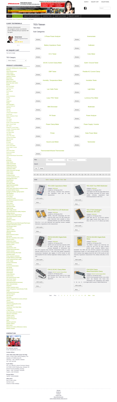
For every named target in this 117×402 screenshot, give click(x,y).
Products (17, 16)
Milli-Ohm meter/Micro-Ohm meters (14, 238)
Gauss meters (9, 201)
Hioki (7, 94)
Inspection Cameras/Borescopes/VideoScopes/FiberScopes (18, 222)
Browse (38, 39)
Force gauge (9, 196)
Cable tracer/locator (11, 163)
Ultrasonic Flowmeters (11, 313)
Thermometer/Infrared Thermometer (14, 155)
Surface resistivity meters (12, 287)
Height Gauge (9, 208)
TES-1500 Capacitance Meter (57, 186)
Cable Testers (9, 162)
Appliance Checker (11, 76)
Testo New (8, 158)
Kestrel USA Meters (10, 96)
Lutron (7, 99)
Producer (57, 179)
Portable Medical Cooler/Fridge (13, 257)
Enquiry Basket (74, 16)
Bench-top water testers (12, 83)
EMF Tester (9, 125)
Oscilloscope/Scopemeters (12, 249)
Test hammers (9, 295)
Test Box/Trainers (10, 294)
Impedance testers (10, 219)
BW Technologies (10, 86)
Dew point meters (10, 183)
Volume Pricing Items (11, 318)
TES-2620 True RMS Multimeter (97, 186)
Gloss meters (9, 203)
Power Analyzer (9, 144)
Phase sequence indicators (13, 256)
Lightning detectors (11, 231)
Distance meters (10, 186)
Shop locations (60, 16)
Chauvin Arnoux (10, 87)
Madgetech (8, 101)
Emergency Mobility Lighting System (15, 191)
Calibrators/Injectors (11, 165)
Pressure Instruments (11, 262)
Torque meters (9, 305)
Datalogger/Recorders (11, 178)
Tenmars (8, 109)
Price (61, 179)
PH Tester (8, 142)
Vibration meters (10, 315)
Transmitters (9, 308)
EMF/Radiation (10, 193)
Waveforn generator (11, 322)
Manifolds (8, 233)
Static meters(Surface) (11, 284)
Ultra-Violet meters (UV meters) (14, 312)
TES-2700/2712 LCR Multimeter (58, 210)
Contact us (58, 392)
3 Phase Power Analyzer (11, 112)
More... (38, 202)
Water (7, 320)
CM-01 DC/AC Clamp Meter (57, 269)
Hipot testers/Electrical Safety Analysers (16, 211)
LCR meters (9, 228)
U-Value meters (10, 310)
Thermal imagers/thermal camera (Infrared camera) (16, 299)
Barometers (9, 78)
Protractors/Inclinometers (12, 266)
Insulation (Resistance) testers (13, 224)
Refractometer (9, 269)
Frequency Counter (11, 198)
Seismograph (9, 272)
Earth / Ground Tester (11, 124)
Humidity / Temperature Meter (13, 129)
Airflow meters (9, 73)
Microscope (9, 236)
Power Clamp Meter (10, 145)
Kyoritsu (8, 97)
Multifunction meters (11, 241)
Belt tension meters (11, 81)
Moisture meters (10, 239)
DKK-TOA (8, 89)
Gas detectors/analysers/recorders (14, 200)
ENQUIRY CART (95, 1)
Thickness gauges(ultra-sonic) (13, 303)
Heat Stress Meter (10, 206)
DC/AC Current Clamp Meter (12, 122)
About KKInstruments (32, 16)
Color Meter (9, 120)
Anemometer (9, 114)
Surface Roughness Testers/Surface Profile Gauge (16, 289)
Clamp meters (9, 172)
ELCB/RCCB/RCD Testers (12, 190)
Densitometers (9, 180)
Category (52, 179)
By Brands (24, 19)
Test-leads (8, 297)
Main (9, 16)
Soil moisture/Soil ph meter (12, 277)
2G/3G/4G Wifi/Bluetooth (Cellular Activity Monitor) (16, 68)
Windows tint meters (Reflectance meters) (16, 327)
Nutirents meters (10, 244)
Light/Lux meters (10, 229)
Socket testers (9, 275)
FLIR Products (9, 91)
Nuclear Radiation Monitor (12, 242)
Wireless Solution (10, 328)
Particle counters (10, 251)
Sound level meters (11, 280)
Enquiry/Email (105, 1)
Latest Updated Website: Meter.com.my (58, 398)
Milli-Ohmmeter (9, 139)
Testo (7, 157)
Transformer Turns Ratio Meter (13, 307)
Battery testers (9, 79)
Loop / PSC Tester (10, 135)
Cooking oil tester (10, 175)
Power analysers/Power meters (14, 259)
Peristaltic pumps (10, 254)
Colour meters (9, 173)
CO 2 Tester (9, 119)
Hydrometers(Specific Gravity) (13, 216)
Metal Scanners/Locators (12, 234)
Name (47, 179)
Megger (8, 102)
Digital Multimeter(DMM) (12, 185)
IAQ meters (9, 218)
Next (89, 295)
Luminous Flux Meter (11, 137)
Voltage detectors (10, 317)
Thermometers (10, 302)
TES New (8, 111)
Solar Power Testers (11, 279)
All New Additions (10, 74)
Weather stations (10, 323)
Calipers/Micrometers (11, 167)
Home (14, 19)
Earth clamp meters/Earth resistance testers (17, 188)
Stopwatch (9, 285)
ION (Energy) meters (11, 226)
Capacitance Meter (11, 168)
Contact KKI (47, 16)
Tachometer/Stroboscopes (12, 292)
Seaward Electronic (10, 106)
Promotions (9, 264)
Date (65, 179)
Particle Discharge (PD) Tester (13, 252)
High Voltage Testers (11, 210)
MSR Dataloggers (10, 104)
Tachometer (9, 153)
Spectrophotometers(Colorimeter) (14, 282)
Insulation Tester (10, 130)
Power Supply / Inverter (11, 147)
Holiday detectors (10, 213)
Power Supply (9, 261)
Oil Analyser (9, 246)
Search (86, 1)
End (94, 295)
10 (85, 295)
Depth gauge (9, 182)
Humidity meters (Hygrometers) (14, 214)
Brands (8, 84)
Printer (7, 148)
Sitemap (58, 390)
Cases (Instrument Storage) (13, 170)
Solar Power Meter (10, 150)
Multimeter (8, 140)
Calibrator (8, 117)
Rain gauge (9, 267)
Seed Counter (9, 271)
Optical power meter (11, 247)
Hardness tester (10, 205)
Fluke (7, 92)
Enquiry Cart (58, 395)
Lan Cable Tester (10, 132)
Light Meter (8, 134)
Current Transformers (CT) (12, 177)
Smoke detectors (10, 274)
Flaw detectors (10, 195)
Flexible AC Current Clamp (12, 127)
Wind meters (9, 325)
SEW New (8, 107)
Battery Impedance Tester (12, 115)
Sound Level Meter (10, 152)
